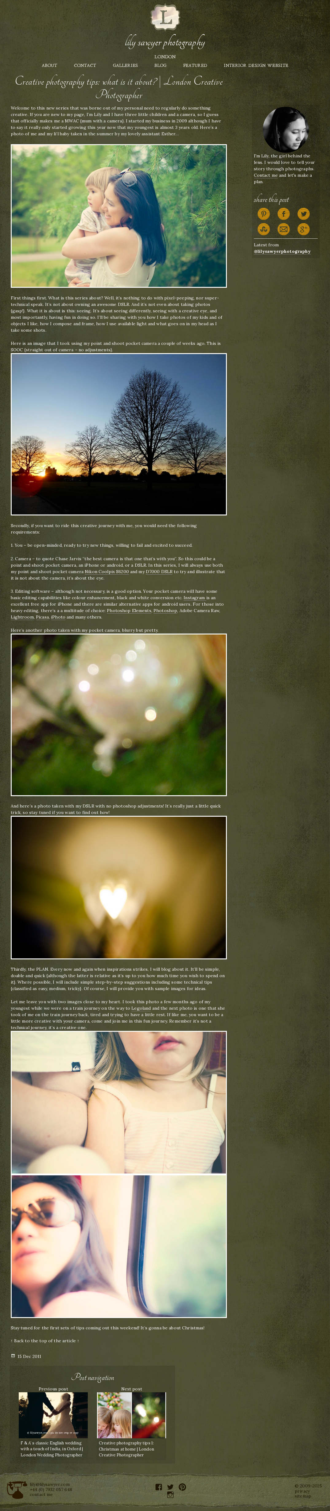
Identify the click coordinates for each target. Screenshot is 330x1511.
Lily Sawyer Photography (165, 42)
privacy (302, 1491)
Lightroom (22, 617)
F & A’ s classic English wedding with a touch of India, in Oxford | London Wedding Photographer (52, 1449)
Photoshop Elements (129, 610)
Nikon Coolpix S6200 (107, 571)
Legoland (141, 1008)
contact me (41, 1494)
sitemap (303, 1496)
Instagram (195, 597)
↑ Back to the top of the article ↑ (45, 1340)
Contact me (266, 175)
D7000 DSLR (159, 571)
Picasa (42, 617)
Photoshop (165, 610)
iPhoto (58, 617)
